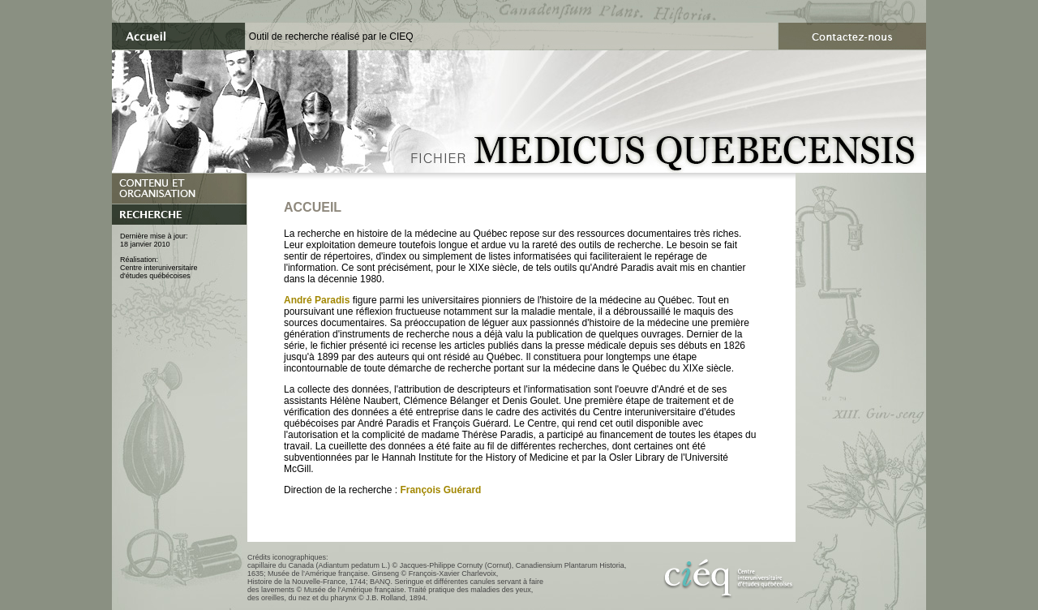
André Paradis (317, 300)
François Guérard (440, 490)
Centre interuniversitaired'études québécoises (159, 272)
